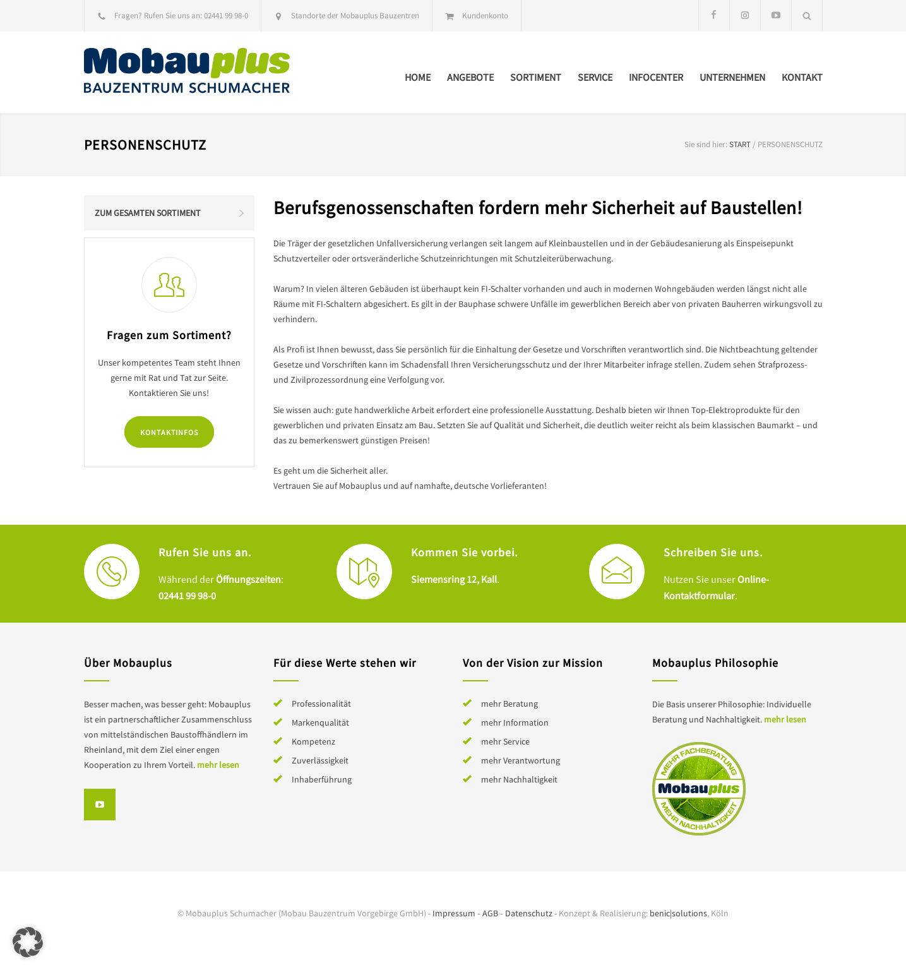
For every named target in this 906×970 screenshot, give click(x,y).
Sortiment (535, 77)
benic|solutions (678, 913)
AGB (490, 913)
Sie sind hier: (705, 144)
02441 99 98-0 (226, 15)
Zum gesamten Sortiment (148, 213)
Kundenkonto (485, 15)
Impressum (453, 913)
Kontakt (802, 77)
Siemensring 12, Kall (454, 579)
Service (595, 77)
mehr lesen (218, 764)
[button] (28, 942)
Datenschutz (528, 913)
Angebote (470, 77)
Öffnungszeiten (248, 579)
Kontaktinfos (169, 432)
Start (740, 144)
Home (418, 77)
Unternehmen (732, 77)
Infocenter (656, 77)
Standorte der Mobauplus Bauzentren (355, 15)
